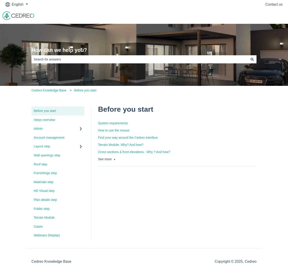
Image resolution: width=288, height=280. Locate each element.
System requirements (113, 123)
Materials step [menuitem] (43, 182)
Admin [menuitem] (38, 128)
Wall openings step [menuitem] (47, 155)
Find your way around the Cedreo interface (128, 137)
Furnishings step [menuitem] (45, 173)
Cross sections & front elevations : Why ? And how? (134, 152)
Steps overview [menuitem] (44, 120)
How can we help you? (59, 50)
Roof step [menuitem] (40, 164)
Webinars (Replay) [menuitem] (47, 235)
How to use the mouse (113, 130)
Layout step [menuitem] (42, 146)
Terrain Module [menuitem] (44, 217)
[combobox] (140, 59)
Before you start (85, 90)
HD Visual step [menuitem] (44, 191)
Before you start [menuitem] (45, 111)
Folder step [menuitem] (42, 209)
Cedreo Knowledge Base (49, 90)
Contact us (274, 4)
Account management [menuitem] (49, 137)
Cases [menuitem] (38, 226)
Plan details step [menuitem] (45, 200)
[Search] (252, 59)
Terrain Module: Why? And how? (121, 145)
